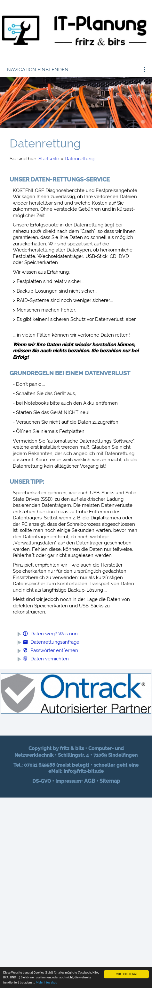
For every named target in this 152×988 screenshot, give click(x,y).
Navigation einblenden (37, 70)
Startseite (48, 159)
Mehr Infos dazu (46, 983)
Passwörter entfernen (50, 650)
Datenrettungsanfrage (51, 642)
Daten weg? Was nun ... (52, 634)
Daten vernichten (46, 659)
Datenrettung (79, 159)
